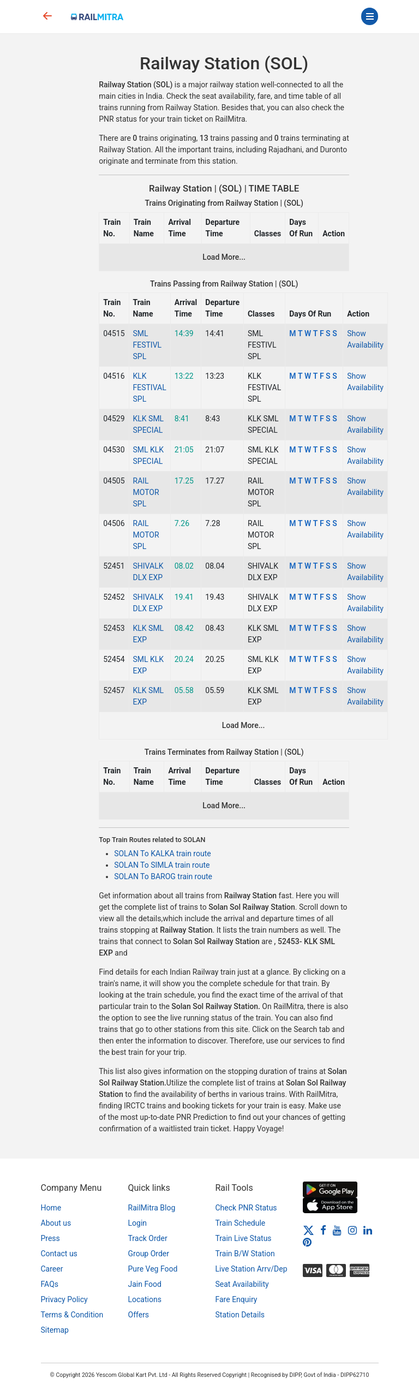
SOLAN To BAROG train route (163, 876)
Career (52, 1268)
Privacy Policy (64, 1299)
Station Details (240, 1314)
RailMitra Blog (152, 1207)
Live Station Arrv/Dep (252, 1268)
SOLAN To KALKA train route (162, 853)
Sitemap (55, 1330)
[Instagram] (352, 1230)
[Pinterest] (307, 1241)
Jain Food (144, 1284)
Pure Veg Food (153, 1268)
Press (50, 1238)
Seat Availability (242, 1284)
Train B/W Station (245, 1253)
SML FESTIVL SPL (147, 345)
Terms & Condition (72, 1314)
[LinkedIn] (367, 1230)
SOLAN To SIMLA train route (162, 865)
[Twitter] (308, 1230)
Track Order (147, 1238)
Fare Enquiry (237, 1299)
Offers (138, 1314)
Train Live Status (244, 1238)
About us (56, 1223)
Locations (144, 1299)
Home (51, 1207)
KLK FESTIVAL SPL (149, 387)
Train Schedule (241, 1223)
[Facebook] (323, 1230)
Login (137, 1223)
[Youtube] (337, 1230)
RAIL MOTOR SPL (146, 492)
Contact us (59, 1253)
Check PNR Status (246, 1207)
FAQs (50, 1284)
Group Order (149, 1253)
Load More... (224, 257)
